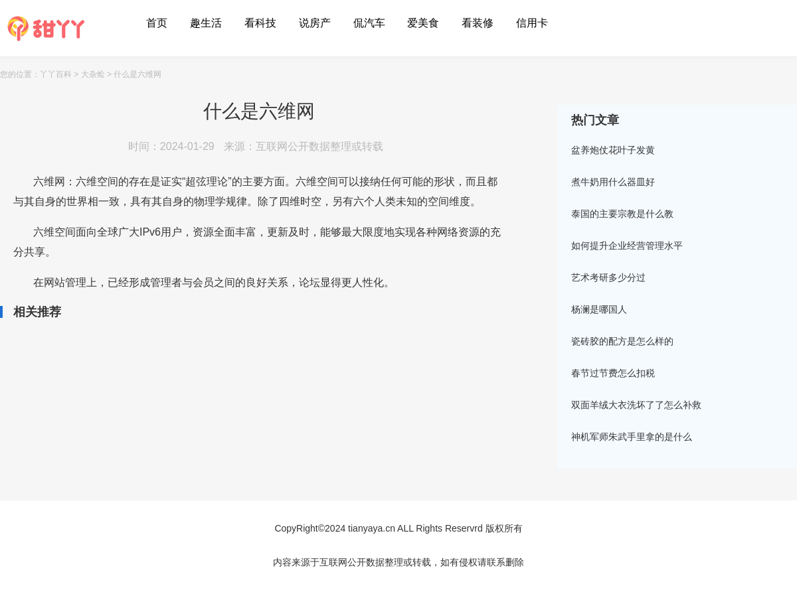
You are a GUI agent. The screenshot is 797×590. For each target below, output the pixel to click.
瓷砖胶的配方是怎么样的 (622, 341)
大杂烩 (93, 74)
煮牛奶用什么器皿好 (613, 182)
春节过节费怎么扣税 (613, 373)
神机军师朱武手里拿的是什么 (631, 436)
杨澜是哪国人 (599, 309)
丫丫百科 (56, 74)
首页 (156, 23)
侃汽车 (369, 23)
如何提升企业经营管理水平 (627, 245)
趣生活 (206, 23)
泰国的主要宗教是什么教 (622, 213)
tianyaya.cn (371, 528)
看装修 (477, 23)
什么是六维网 (137, 74)
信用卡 (532, 23)
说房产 (315, 23)
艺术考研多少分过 (608, 277)
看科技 (260, 23)
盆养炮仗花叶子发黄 (613, 150)
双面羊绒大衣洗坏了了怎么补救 (636, 405)
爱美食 (423, 23)
